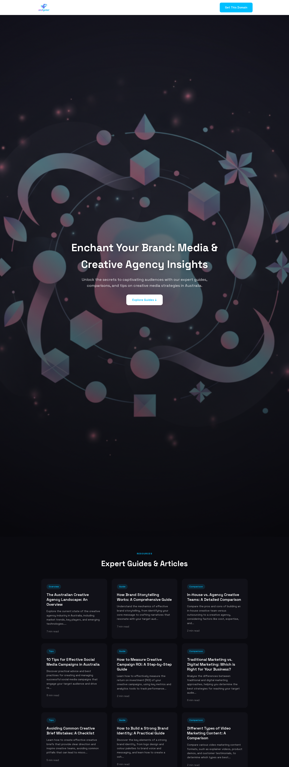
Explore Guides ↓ (144, 300)
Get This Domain (236, 7)
